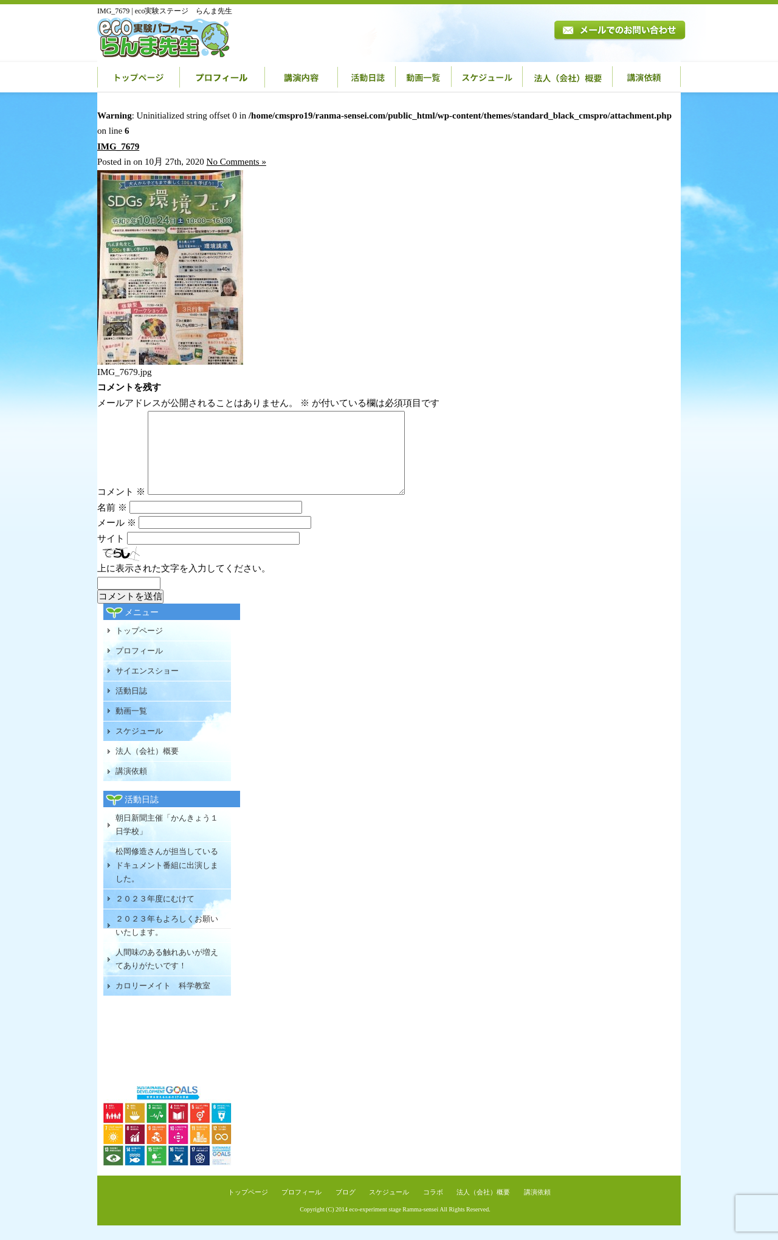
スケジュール (487, 77)
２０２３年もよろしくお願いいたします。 (166, 940)
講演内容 (301, 77)
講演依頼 (647, 77)
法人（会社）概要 (568, 77)
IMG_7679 (118, 146)
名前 (112, 522)
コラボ (433, 1206)
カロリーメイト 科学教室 (162, 1000)
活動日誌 (367, 77)
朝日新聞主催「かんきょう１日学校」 (166, 839)
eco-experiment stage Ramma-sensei (394, 1224)
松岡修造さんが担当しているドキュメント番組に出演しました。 (166, 879)
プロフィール (222, 77)
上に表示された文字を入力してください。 (183, 583)
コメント (121, 506)
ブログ (346, 1206)
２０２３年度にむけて (154, 913)
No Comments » (236, 162)
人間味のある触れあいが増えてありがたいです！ (166, 973)
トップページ (138, 77)
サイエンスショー (147, 685)
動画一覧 (424, 77)
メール (116, 537)
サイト (111, 553)
